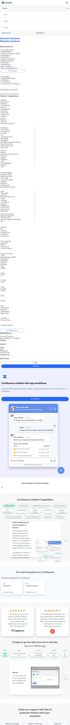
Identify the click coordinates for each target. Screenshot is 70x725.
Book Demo (35, 42)
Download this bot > (8, 238)
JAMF (38, 653)
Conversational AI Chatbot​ (11, 648)
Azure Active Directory (43, 648)
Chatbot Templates (42, 612)
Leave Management (9, 703)
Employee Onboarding (10, 695)
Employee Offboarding (10, 706)
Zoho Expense (12, 490)
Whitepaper (40, 687)
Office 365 (40, 669)
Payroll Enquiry (7, 700)
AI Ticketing (6, 708)
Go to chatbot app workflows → (52, 523)
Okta (44, 457)
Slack (4, 655)
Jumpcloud (46, 466)
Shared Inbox (41, 609)
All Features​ (40, 631)
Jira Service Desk (13, 466)
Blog (38, 684)
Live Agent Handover (43, 623)
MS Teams (6, 657)
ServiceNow (12, 457)
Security (3, 608)
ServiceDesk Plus (13, 476)
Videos (39, 681)
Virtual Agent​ (7, 637)
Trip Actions (12, 505)
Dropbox (46, 495)
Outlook (45, 505)
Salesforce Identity (42, 661)
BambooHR (40, 640)
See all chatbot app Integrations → (18, 523)
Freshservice (12, 461)
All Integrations (41, 672)
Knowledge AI (41, 607)
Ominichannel (41, 617)
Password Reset (8, 692)
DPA (67, 721)
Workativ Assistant (6, 593)
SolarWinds (11, 471)
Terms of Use (48, 721)
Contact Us (4, 606)
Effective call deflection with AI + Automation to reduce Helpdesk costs (28, 545)
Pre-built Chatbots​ (8, 679)
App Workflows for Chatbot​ (8, 682)
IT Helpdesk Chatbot (9, 640)
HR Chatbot (6, 643)
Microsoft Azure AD (49, 461)
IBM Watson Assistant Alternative (43, 702)
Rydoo (10, 500)
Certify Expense (13, 510)
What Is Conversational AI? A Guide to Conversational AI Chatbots (26, 550)
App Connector (41, 628)
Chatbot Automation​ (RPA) (43, 603)
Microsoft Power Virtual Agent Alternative (44, 706)
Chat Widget (7, 660)
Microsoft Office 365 (50, 471)
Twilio (45, 510)
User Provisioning (8, 698)
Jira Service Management (44, 656)
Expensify (11, 495)
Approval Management (44, 625)
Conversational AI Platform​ (42, 596)
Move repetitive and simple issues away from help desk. (22, 540)
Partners (3, 603)
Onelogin (46, 476)
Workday (39, 643)
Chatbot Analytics (42, 620)
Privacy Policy (59, 721)
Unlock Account (8, 690)
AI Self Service (7, 645)
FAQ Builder (40, 615)
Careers (3, 600)
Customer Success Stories (44, 679)
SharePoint (46, 500)
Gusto (38, 659)
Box (44, 490)
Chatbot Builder (41, 600)
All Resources (41, 689)
